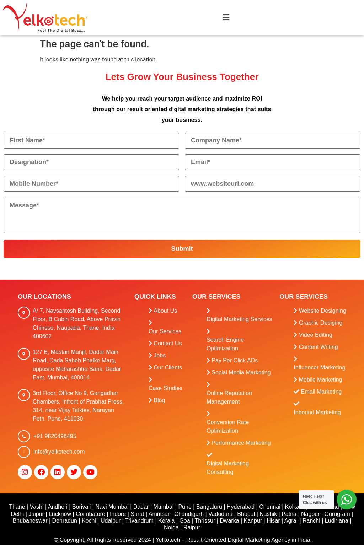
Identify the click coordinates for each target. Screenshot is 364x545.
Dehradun (64, 521)
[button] (225, 17)
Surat (137, 514)
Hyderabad (241, 507)
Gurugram (337, 514)
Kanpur (253, 521)
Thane (17, 507)
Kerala (166, 521)
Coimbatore (90, 514)
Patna (289, 514)
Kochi (89, 521)
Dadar (141, 507)
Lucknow (60, 514)
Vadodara (220, 514)
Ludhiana (336, 521)
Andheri (58, 507)
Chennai (269, 507)
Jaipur (36, 514)
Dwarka (229, 521)
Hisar (273, 521)
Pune (184, 507)
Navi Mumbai (111, 507)
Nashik (268, 514)
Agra (290, 521)
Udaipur (111, 521)
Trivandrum (139, 521)
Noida (171, 527)
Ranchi (311, 521)
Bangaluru (209, 507)
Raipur (191, 527)
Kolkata (294, 507)
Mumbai (163, 507)
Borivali (81, 507)
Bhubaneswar (30, 521)
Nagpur (310, 514)
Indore (118, 514)
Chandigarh (189, 514)
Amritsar (159, 514)
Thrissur (204, 521)
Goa (184, 521)
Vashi (37, 507)
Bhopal (246, 514)
